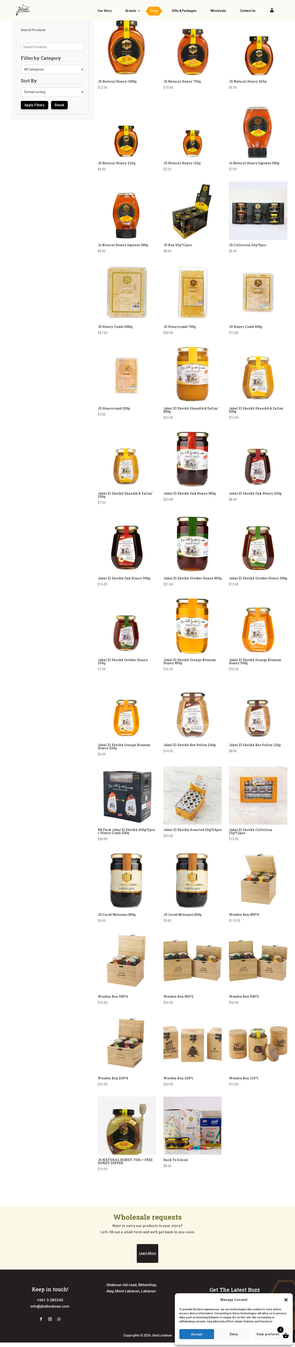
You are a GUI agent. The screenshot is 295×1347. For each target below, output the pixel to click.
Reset (59, 118)
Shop (154, 11)
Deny (234, 1334)
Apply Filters (34, 118)
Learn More (147, 1280)
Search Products (33, 43)
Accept (196, 1334)
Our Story (105, 11)
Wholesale (218, 11)
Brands (131, 11)
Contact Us (248, 11)
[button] (286, 1300)
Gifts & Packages (184, 11)
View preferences (270, 1334)
